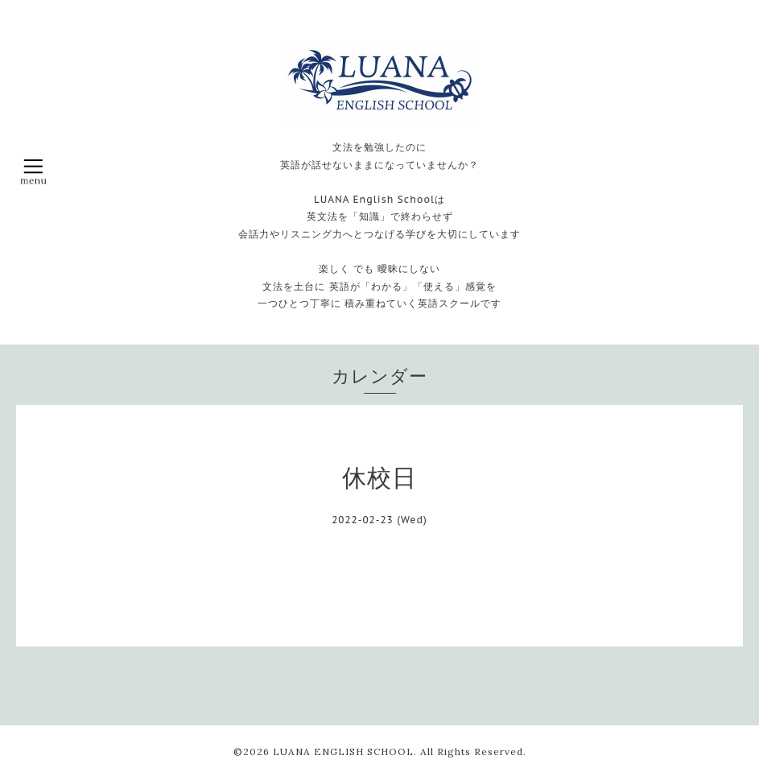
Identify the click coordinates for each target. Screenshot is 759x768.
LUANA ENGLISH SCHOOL (343, 751)
